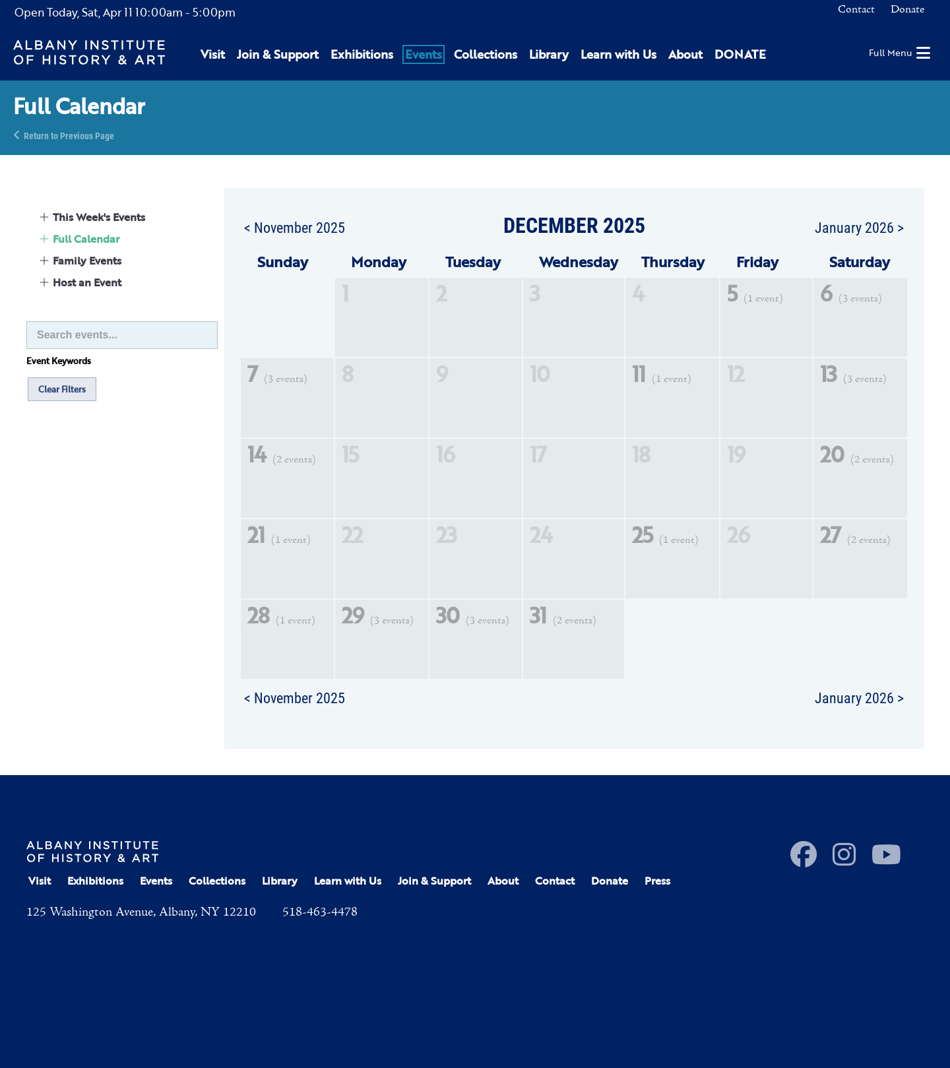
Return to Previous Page (69, 135)
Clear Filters (62, 389)
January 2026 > (859, 227)
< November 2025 (294, 227)
